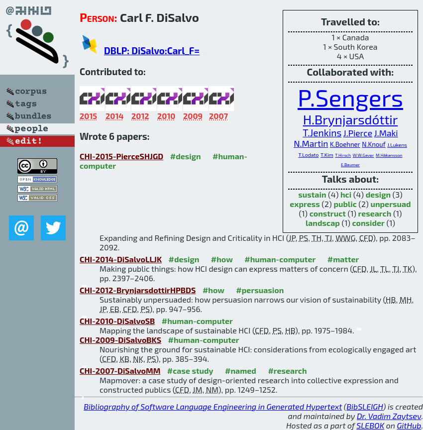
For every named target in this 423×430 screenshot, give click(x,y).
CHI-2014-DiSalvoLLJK (121, 259)
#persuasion (260, 290)
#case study (190, 370)
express (304, 204)
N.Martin (311, 143)
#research (287, 370)
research (375, 213)
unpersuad (390, 204)
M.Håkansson (389, 155)
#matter (343, 259)
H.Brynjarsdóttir (350, 119)
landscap (323, 222)
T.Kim (326, 155)
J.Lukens (397, 145)
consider (368, 222)
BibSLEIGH (364, 406)
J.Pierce (357, 133)
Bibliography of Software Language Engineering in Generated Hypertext (213, 406)
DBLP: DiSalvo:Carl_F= (152, 50)
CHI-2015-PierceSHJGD (121, 156)
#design (185, 156)
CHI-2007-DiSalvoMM (120, 370)
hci (345, 194)
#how (222, 259)
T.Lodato (308, 155)
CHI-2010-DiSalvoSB (117, 320)
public (344, 204)
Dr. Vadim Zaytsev (389, 416)
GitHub (409, 425)
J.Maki (386, 133)
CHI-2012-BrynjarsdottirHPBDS (138, 290)
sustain (312, 194)
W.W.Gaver (363, 155)
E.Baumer (350, 164)
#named (240, 370)
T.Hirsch (343, 155)
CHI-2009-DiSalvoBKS (120, 339)
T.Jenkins (322, 132)
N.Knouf (373, 144)
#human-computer (280, 259)
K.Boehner (345, 144)
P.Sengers (350, 97)
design (378, 194)
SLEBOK (370, 425)
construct (328, 213)
